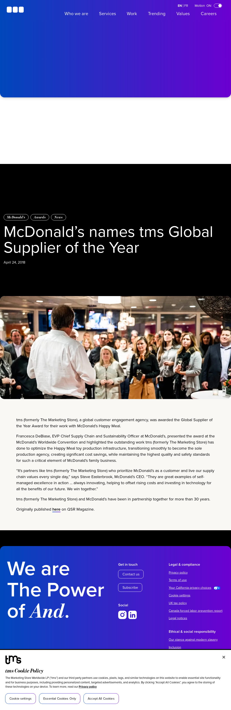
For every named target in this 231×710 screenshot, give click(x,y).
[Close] (224, 657)
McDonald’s (16, 217)
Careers (209, 13)
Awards (40, 217)
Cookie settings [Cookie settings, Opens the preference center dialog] (20, 698)
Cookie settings (179, 595)
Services (107, 13)
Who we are (76, 13)
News (58, 217)
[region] (115, 680)
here (56, 517)
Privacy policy (88, 686)
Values (183, 13)
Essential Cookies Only (59, 698)
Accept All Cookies (101, 698)
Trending (156, 13)
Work (132, 13)
